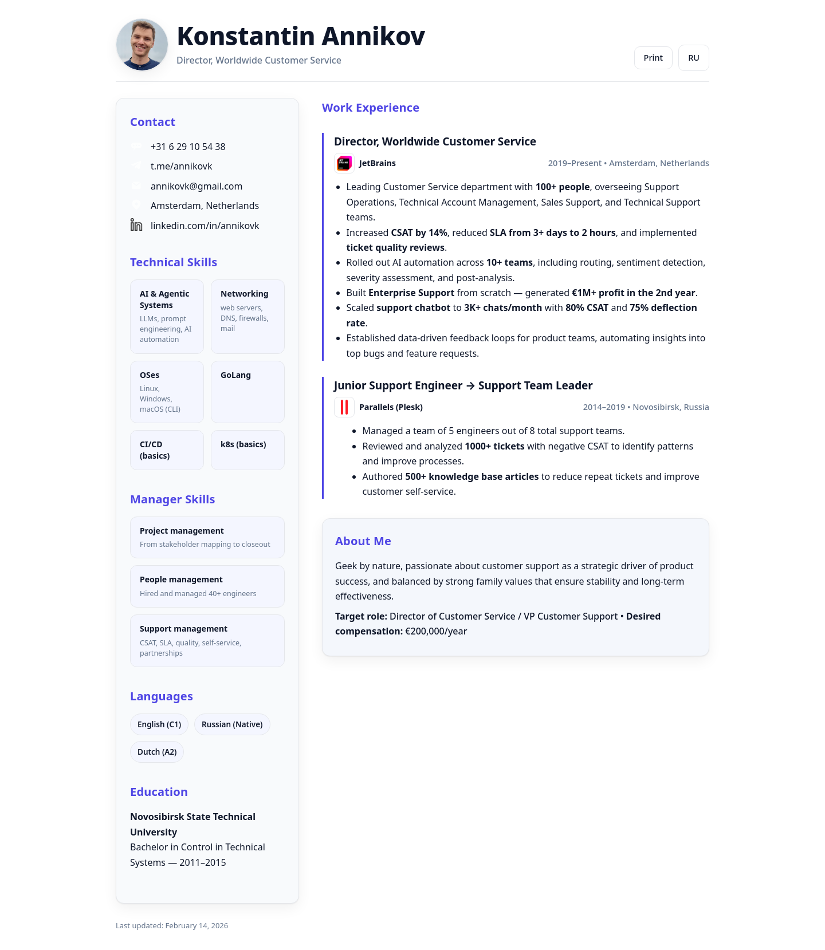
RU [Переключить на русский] (694, 57)
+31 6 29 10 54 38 (188, 146)
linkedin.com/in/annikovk (205, 225)
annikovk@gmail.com (196, 186)
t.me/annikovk (181, 166)
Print (653, 57)
